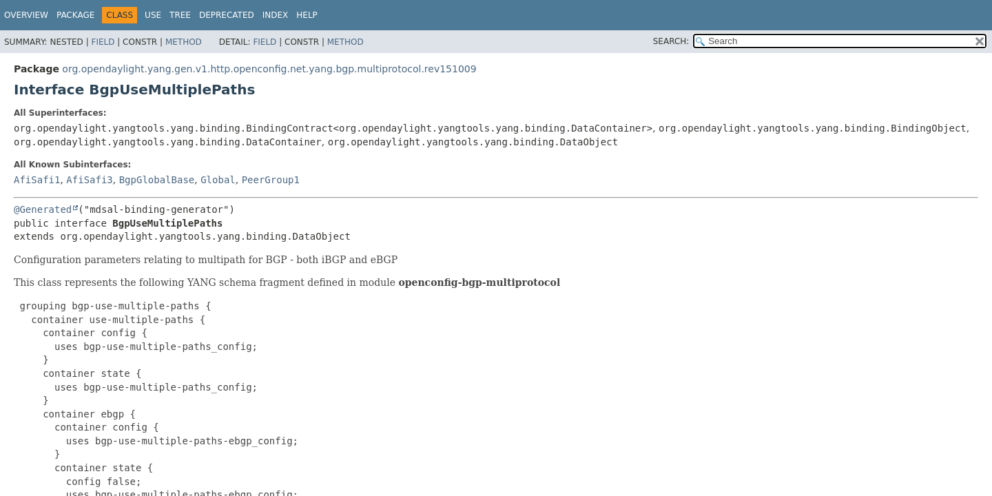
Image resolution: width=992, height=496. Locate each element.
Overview (26, 15)
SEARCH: (671, 41)
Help (307, 15)
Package (75, 15)
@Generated (43, 209)
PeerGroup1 (271, 179)
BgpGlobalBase (157, 179)
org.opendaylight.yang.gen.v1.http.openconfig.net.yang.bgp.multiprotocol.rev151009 (269, 68)
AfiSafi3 (89, 179)
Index (275, 15)
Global (218, 179)
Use (153, 15)
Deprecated (226, 15)
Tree (180, 15)
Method (183, 42)
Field (102, 42)
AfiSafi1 (37, 179)
